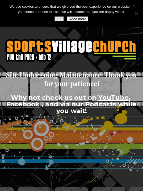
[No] (136, 13)
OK (59, 19)
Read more (77, 19)
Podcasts (100, 104)
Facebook (23, 104)
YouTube (113, 97)
